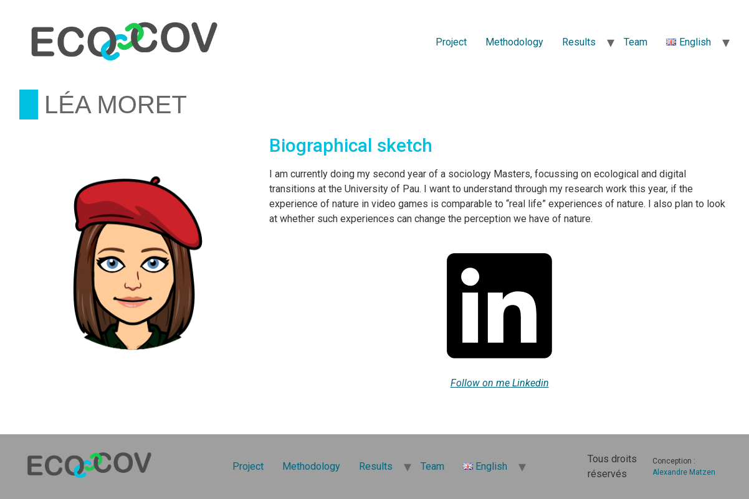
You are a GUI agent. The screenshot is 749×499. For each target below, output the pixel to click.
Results (579, 42)
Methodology (514, 42)
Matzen (702, 472)
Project (451, 42)
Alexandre (669, 472)
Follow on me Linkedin (500, 383)
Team (635, 42)
